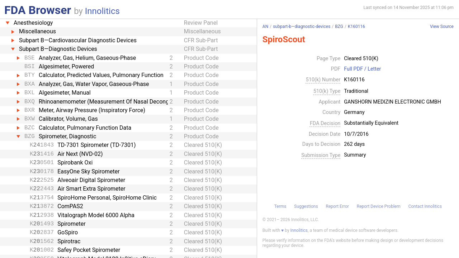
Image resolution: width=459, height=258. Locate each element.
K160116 (356, 26)
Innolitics (102, 11)
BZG (339, 26)
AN (265, 26)
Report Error (337, 206)
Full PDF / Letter (362, 69)
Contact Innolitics (425, 206)
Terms (280, 206)
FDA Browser (37, 10)
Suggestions (306, 206)
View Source (442, 26)
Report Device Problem (379, 206)
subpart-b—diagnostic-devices (301, 26)
